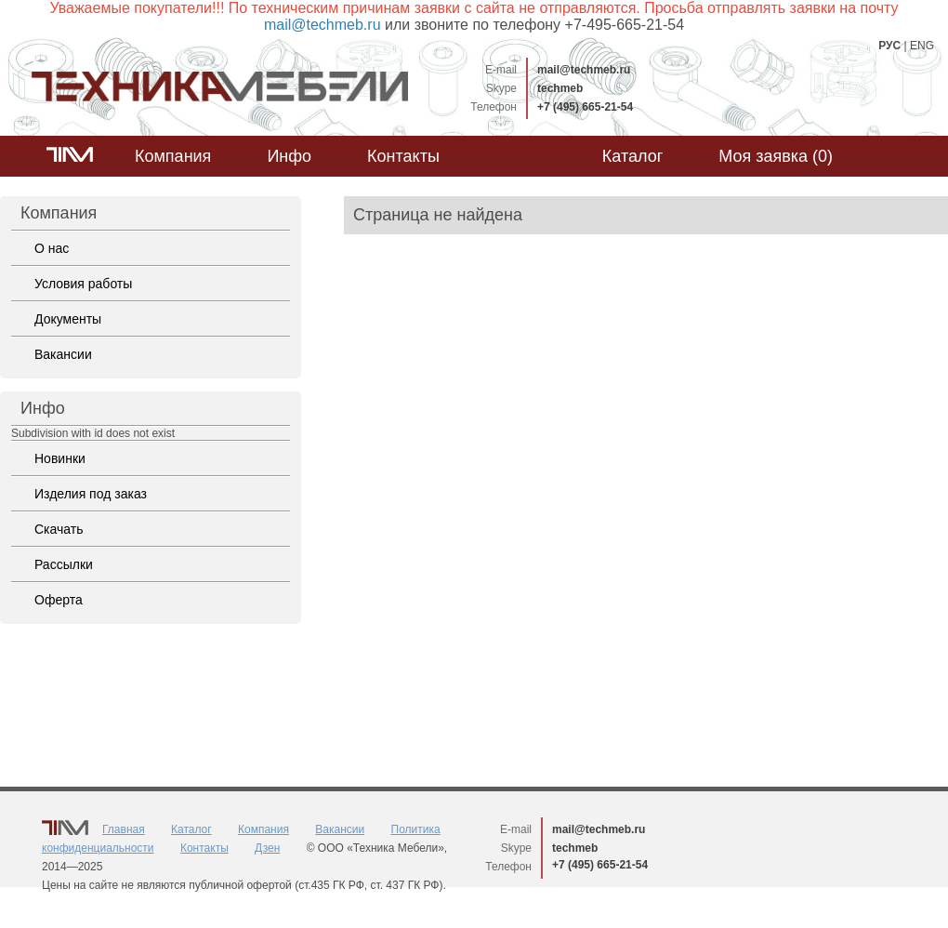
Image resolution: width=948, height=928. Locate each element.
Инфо (289, 156)
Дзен (267, 848)
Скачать (59, 529)
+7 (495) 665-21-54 (585, 106)
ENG (922, 45)
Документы (67, 319)
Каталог (632, 156)
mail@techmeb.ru (583, 69)
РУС (889, 45)
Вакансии (63, 354)
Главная (123, 829)
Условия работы (83, 283)
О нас (51, 248)
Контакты (403, 156)
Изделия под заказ (90, 493)
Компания (173, 156)
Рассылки (63, 564)
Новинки (60, 458)
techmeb (560, 88)
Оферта (58, 599)
